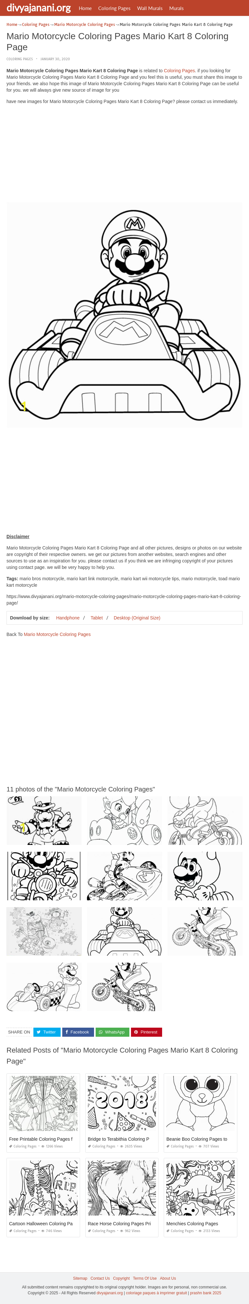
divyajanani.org (38, 7)
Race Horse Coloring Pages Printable (125, 1223)
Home (85, 8)
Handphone (67, 617)
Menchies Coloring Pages (192, 1223)
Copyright (121, 1278)
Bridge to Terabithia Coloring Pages (123, 1139)
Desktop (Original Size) (137, 617)
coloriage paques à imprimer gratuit (156, 1293)
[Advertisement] (124, 155)
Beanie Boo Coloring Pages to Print (202, 1139)
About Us (168, 1278)
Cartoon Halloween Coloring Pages (44, 1223)
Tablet (96, 617)
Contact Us (100, 1278)
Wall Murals (150, 8)
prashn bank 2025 (205, 1293)
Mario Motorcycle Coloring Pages (57, 634)
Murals (176, 8)
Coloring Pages (114, 8)
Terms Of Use (145, 1278)
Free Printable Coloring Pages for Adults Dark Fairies (62, 1139)
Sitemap (80, 1278)
